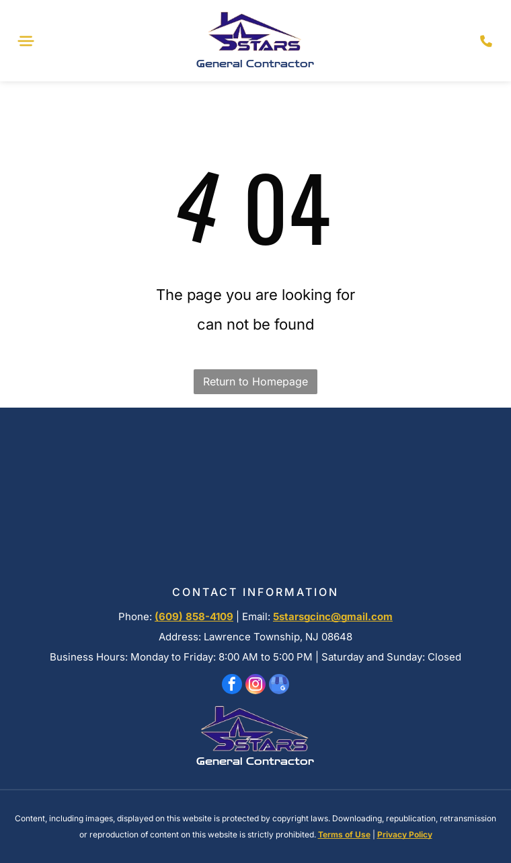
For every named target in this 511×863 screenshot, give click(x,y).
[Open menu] (25, 41)
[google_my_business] (279, 686)
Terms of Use (344, 834)
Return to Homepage (255, 381)
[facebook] (232, 686)
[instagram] (255, 686)
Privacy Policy (404, 834)
